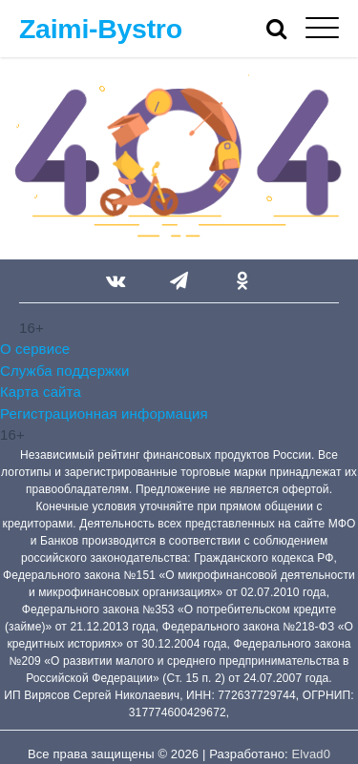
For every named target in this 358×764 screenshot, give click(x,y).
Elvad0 (311, 754)
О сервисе (35, 349)
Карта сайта (40, 391)
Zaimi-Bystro (100, 28)
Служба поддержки (64, 370)
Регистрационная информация (104, 413)
